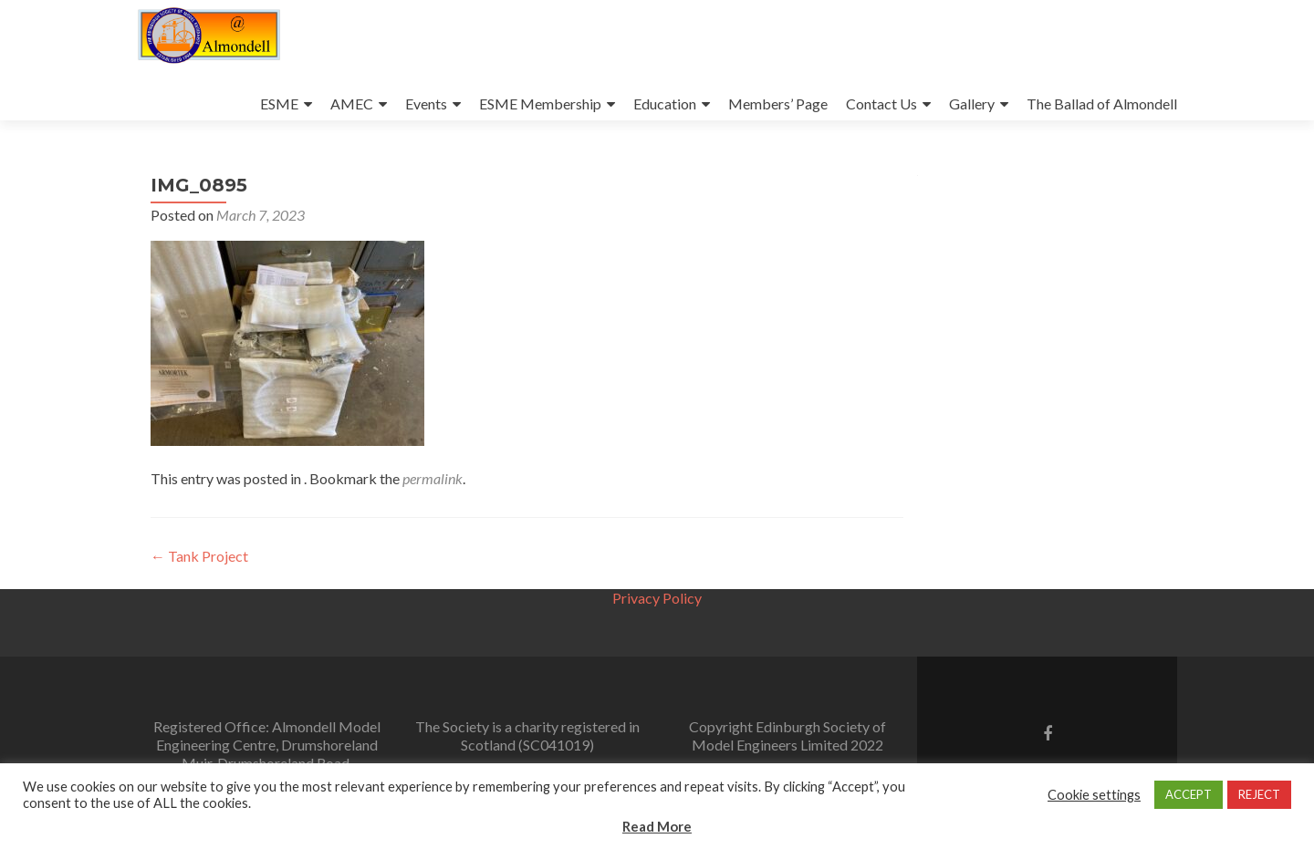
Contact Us (881, 103)
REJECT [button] (1259, 794)
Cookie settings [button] (1094, 794)
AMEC (351, 103)
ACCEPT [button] (1188, 794)
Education (664, 103)
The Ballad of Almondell (1102, 103)
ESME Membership (540, 103)
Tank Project (199, 555)
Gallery (972, 103)
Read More (657, 826)
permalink (432, 478)
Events (426, 103)
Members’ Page (778, 103)
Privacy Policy (657, 597)
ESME (279, 103)
